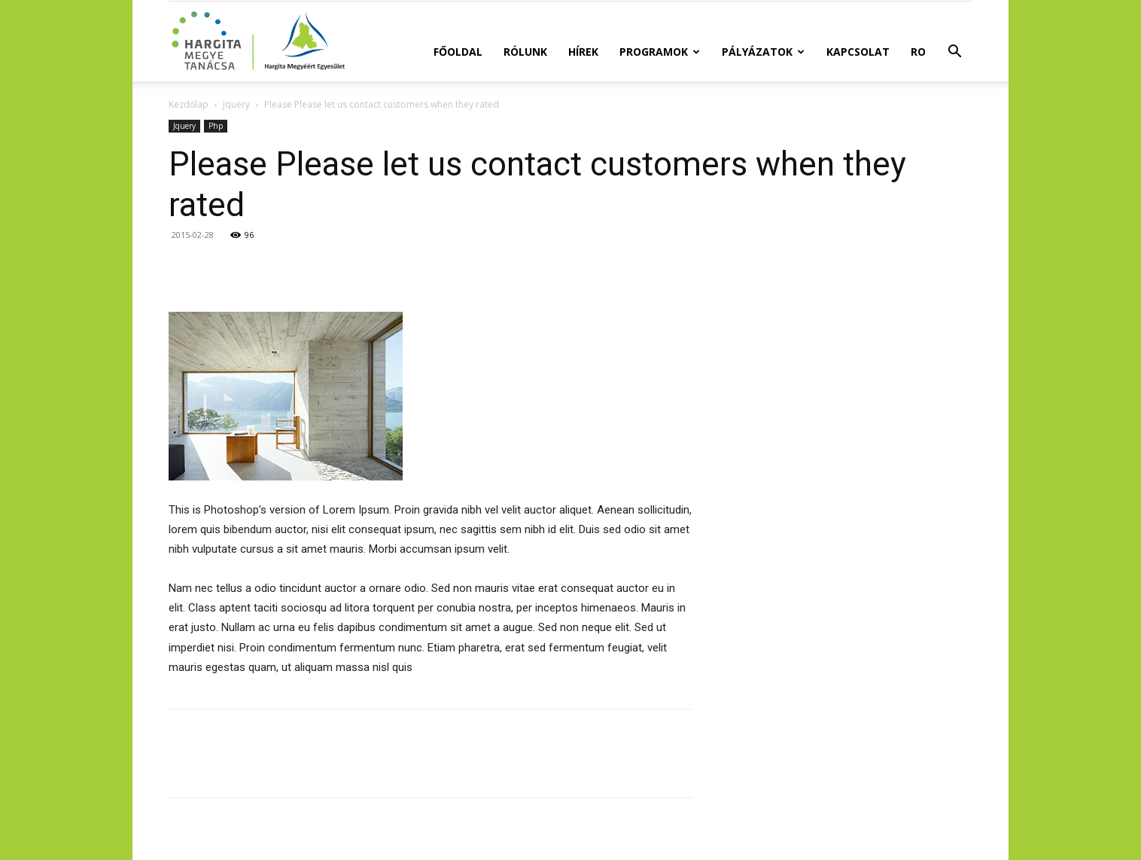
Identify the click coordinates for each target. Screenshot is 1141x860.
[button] (954, 53)
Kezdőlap (188, 104)
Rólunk (525, 51)
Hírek (583, 51)
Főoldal (458, 51)
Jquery (236, 104)
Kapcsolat (858, 51)
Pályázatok (763, 51)
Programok (659, 51)
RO (918, 51)
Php (215, 125)
